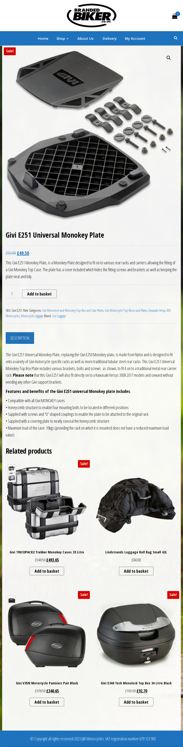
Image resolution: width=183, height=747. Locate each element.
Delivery (109, 38)
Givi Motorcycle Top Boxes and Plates (126, 310)
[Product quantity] (13, 294)
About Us (85, 38)
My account (135, 38)
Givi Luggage (59, 316)
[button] (168, 58)
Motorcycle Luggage (32, 316)
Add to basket (39, 294)
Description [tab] (19, 338)
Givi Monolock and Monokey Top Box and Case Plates (72, 310)
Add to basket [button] (47, 571)
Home (43, 38)
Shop (62, 38)
